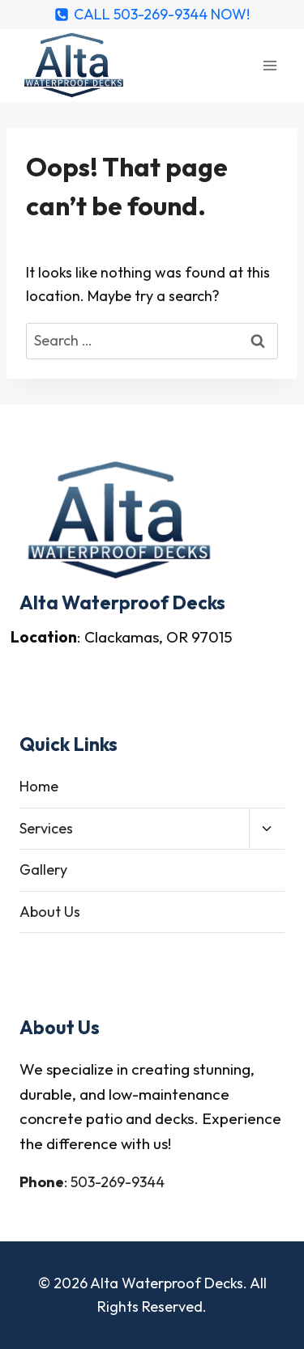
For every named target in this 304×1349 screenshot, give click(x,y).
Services (46, 828)
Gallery (43, 869)
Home (38, 786)
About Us (49, 911)
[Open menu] (270, 65)
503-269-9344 (118, 1182)
